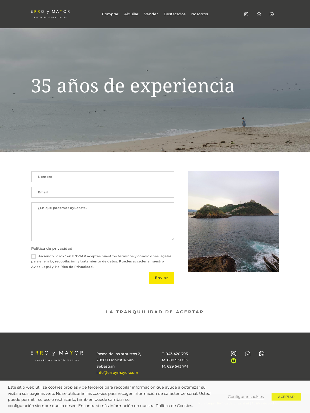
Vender (151, 14)
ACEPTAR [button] (286, 397)
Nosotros (199, 14)
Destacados (175, 14)
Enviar (161, 277)
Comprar (110, 14)
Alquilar (131, 14)
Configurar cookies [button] (246, 396)
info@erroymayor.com (117, 372)
